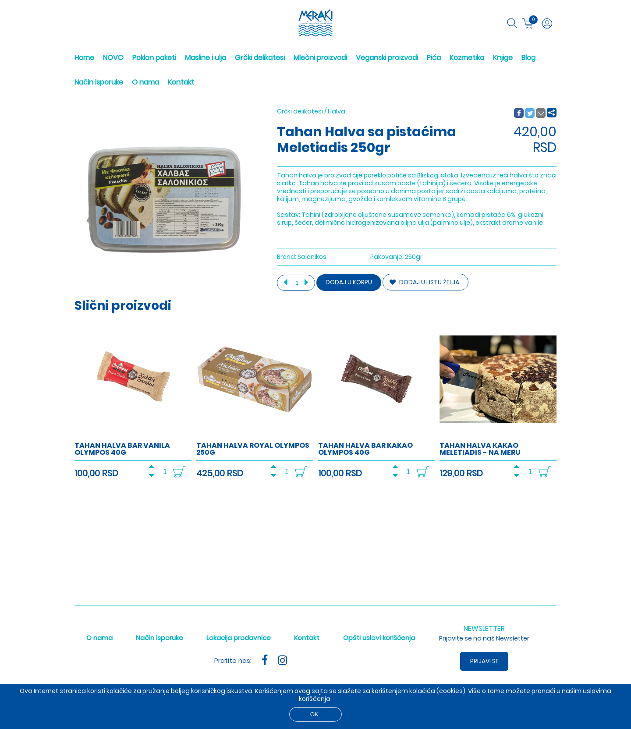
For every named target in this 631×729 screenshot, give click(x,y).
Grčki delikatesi (260, 58)
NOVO (113, 58)
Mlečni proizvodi (320, 58)
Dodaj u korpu (349, 282)
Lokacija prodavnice (238, 637)
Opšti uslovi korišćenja (379, 637)
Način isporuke (98, 82)
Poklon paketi (154, 58)
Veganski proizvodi (387, 58)
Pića (434, 58)
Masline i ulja (205, 58)
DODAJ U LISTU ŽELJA (424, 282)
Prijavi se (484, 661)
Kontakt (181, 82)
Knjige (503, 58)
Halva (336, 111)
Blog (528, 58)
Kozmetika (467, 58)
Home (84, 58)
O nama (145, 82)
